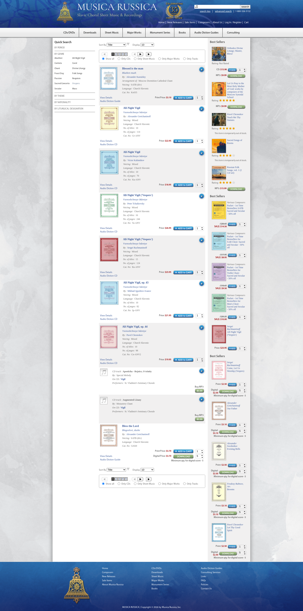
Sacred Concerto (62, 84)
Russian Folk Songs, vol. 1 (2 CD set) (234, 170)
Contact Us (206, 589)
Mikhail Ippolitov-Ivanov (139, 291)
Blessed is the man (132, 68)
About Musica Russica (112, 585)
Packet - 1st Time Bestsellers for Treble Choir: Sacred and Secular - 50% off (236, 273)
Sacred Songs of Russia (234, 141)
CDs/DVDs (69, 32)
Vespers (76, 84)
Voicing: (126, 84)
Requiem (76, 79)
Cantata (58, 63)
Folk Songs (77, 74)
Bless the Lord (130, 426)
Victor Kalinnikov (136, 160)
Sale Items (190, 22)
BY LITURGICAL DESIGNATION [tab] (68, 109)
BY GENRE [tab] (59, 54)
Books (182, 32)
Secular (57, 89)
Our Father (232, 408)
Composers (204, 22)
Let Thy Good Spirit (233, 529)
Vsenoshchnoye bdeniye (135, 112)
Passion (58, 79)
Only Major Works (171, 59)
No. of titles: (129, 128)
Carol (74, 63)
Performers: (118, 383)
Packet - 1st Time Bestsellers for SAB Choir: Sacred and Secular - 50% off (236, 242)
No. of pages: (129, 132)
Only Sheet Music (146, 59)
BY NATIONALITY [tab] (62, 102)
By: (124, 77)
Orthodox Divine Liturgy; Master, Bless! (235, 51)
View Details (106, 98)
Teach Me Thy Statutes (234, 118)
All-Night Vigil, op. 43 (135, 282)
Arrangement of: (130, 80)
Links (203, 576)
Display (136, 45)
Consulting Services (210, 572)
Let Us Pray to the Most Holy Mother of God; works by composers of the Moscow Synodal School (235, 90)
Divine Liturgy (78, 68)
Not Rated (224, 63)
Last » (149, 54)
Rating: (215, 63)
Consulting (233, 32)
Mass (74, 89)
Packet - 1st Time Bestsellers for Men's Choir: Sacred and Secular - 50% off (236, 304)
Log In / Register (233, 22)
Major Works (134, 32)
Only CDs (125, 59)
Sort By (102, 45)
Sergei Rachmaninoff (137, 247)
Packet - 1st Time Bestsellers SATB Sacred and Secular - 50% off (236, 209)
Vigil (123, 379)
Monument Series (160, 32)
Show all (110, 59)
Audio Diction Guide (110, 101)
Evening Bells (233, 449)
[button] (202, 97)
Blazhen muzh (129, 72)
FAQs (203, 580)
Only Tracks (192, 59)
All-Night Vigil (78, 58)
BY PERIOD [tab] (59, 47)
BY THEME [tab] (59, 96)
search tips (205, 11)
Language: (127, 88)
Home (161, 22)
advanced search (223, 11)
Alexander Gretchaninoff (139, 116)
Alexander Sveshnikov (232, 444)
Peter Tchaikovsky (136, 203)
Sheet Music (112, 32)
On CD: (116, 379)
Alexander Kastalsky (136, 77)
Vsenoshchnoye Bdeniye (135, 199)
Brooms (230, 489)
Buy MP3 (199, 387)
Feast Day (59, 74)
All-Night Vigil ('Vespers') (138, 195)
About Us (217, 22)
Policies (204, 585)
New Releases (174, 22)
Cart (246, 22)
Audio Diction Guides (206, 32)
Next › (141, 54)
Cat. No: (126, 92)
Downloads (89, 32)
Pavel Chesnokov (135, 335)
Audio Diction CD (108, 144)
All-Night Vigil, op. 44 (134, 326)
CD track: (117, 371)
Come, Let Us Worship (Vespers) (235, 369)
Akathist (58, 58)
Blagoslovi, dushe (131, 430)
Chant (57, 68)
